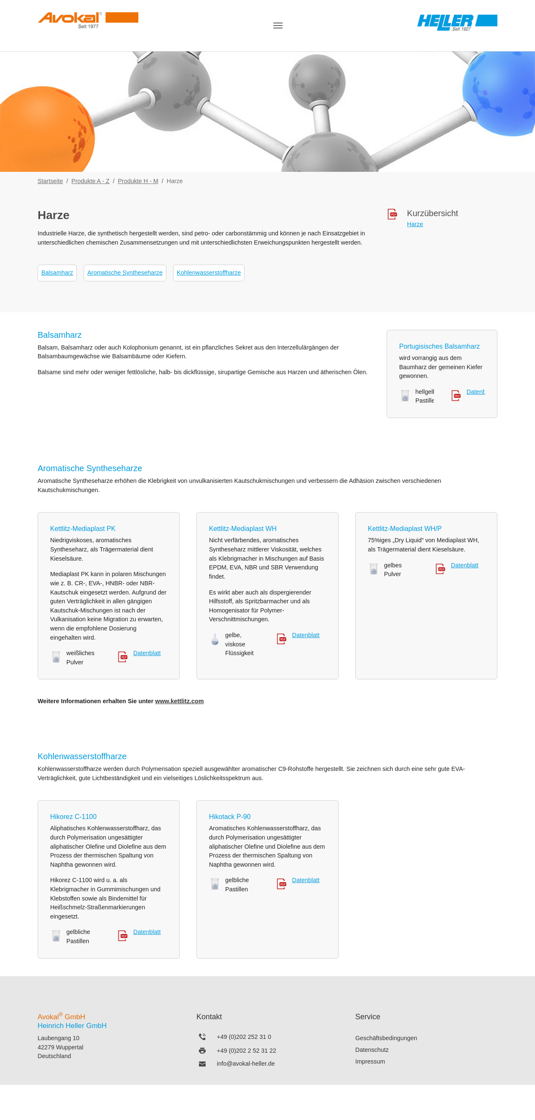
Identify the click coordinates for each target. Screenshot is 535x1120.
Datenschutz (372, 1049)
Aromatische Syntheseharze (125, 272)
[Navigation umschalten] (278, 25)
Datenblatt (480, 391)
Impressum (370, 1061)
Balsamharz (57, 272)
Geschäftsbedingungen (386, 1038)
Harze (415, 224)
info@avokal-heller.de (246, 1063)
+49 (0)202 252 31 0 (244, 1036)
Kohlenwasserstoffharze (209, 272)
